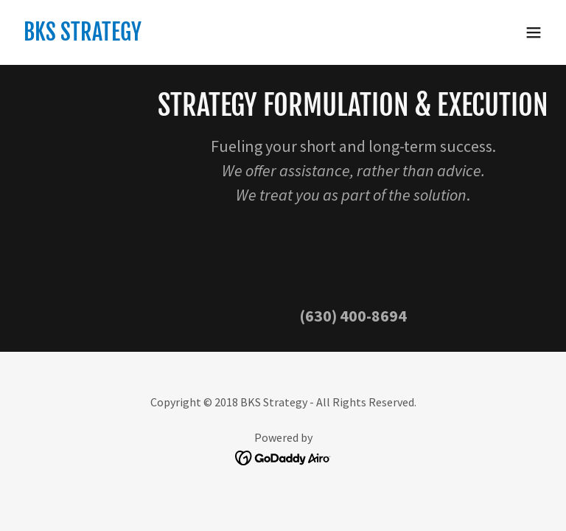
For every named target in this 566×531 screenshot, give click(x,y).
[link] (83, 36)
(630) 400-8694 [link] (353, 315)
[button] (533, 32)
